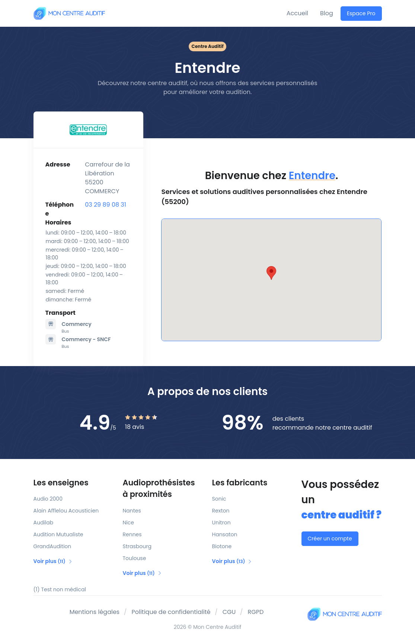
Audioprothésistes (163, 488)
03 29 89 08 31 (105, 204)
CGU (229, 612)
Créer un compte (330, 538)
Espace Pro (361, 13)
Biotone (222, 546)
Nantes (132, 510)
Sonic (219, 498)
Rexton (221, 510)
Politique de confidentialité (170, 612)
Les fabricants (240, 482)
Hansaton (224, 534)
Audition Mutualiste (58, 534)
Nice (128, 522)
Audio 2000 (48, 498)
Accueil (297, 13)
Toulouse (134, 558)
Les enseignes (61, 482)
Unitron (221, 522)
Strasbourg (137, 546)
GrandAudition (52, 546)
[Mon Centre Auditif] (69, 13)
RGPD (256, 612)
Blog (326, 13)
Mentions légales (95, 612)
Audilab (43, 522)
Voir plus (53, 561)
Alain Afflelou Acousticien (66, 510)
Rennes (132, 534)
